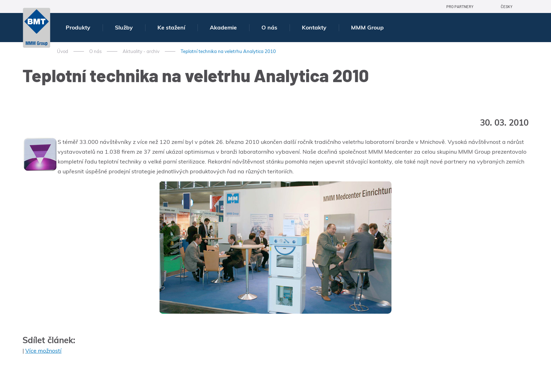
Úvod (62, 51)
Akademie (223, 27)
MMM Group (367, 27)
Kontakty (314, 27)
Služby (124, 27)
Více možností (43, 350)
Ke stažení (171, 27)
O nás (269, 27)
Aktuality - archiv (141, 51)
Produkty (78, 27)
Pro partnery (459, 6)
